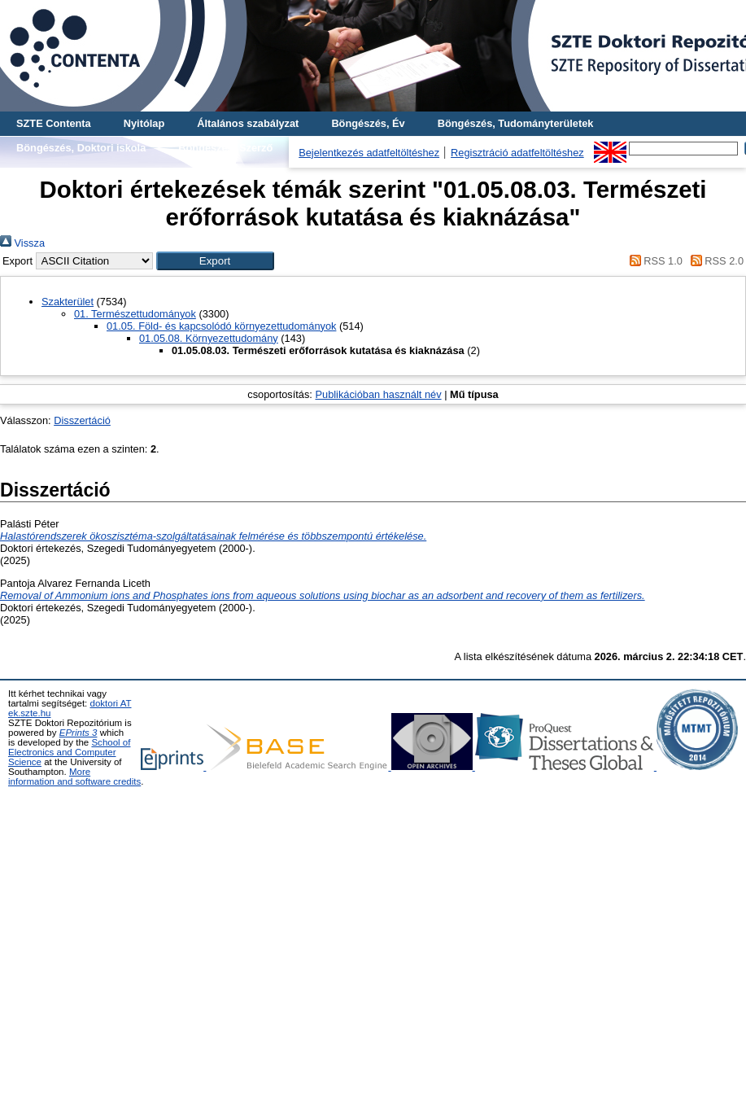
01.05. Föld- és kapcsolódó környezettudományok (221, 326)
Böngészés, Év (367, 123)
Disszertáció (82, 420)
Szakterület (67, 301)
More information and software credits (74, 776)
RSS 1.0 (653, 261)
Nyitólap (144, 123)
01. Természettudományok (135, 314)
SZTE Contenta (53, 123)
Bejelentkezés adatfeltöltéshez (369, 153)
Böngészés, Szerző (225, 148)
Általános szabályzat (248, 123)
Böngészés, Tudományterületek (516, 123)
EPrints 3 (78, 732)
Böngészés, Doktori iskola (81, 148)
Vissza (22, 243)
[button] (215, 261)
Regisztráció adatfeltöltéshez (517, 153)
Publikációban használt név (378, 394)
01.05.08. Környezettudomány (208, 338)
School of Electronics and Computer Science (69, 752)
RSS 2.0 (714, 261)
